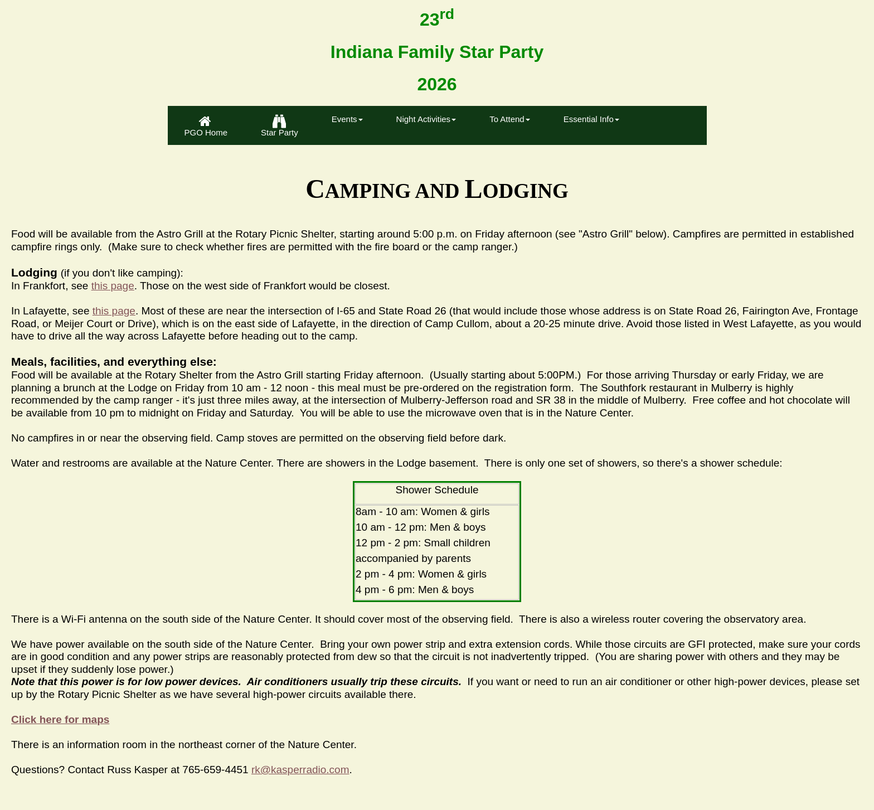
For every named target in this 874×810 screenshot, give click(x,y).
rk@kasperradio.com (300, 769)
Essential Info (591, 119)
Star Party (279, 126)
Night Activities (426, 119)
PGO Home (206, 126)
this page (112, 286)
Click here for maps (60, 719)
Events (347, 119)
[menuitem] (206, 125)
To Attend (509, 119)
